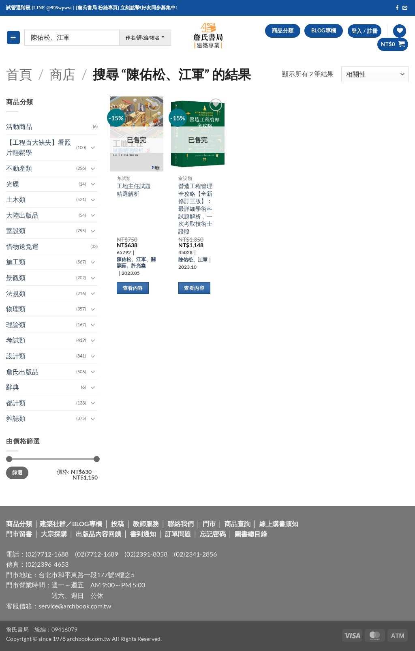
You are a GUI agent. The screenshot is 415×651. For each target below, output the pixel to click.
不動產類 (19, 168)
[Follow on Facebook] (397, 8)
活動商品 (19, 126)
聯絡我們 (181, 523)
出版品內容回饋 (98, 534)
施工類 (16, 262)
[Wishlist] (399, 31)
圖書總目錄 (251, 534)
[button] (13, 37)
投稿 (117, 523)
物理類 (16, 309)
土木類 (16, 199)
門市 (209, 523)
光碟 (12, 183)
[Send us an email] (404, 8)
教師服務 (146, 523)
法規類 (16, 293)
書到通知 (143, 534)
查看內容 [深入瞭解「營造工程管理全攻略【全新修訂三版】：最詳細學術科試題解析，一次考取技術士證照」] (194, 288)
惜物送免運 (22, 246)
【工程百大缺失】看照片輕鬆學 (38, 147)
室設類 (16, 230)
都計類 (16, 403)
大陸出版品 (22, 215)
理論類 (16, 324)
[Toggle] (93, 147)
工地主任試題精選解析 (134, 189)
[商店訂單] (375, 74)
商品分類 (19, 523)
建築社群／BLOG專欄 (71, 523)
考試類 (16, 340)
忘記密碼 (213, 534)
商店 (62, 74)
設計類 (16, 356)
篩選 (17, 472)
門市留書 (19, 534)
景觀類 (16, 277)
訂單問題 (178, 534)
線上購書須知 (278, 523)
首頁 (19, 74)
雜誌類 (16, 418)
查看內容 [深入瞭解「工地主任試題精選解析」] (133, 288)
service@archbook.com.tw (75, 606)
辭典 (12, 387)
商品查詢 (237, 523)
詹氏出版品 (22, 371)
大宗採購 (54, 534)
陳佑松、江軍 (193, 259)
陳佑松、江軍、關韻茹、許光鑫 (136, 262)
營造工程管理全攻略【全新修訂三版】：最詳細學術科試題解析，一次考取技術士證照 (195, 208)
